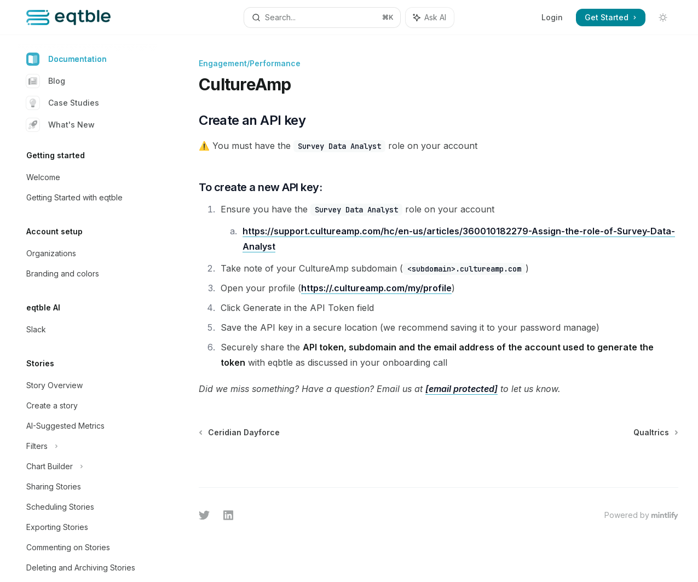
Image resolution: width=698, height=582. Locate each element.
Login (552, 17)
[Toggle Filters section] (88, 446)
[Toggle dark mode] (663, 17)
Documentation (66, 59)
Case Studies (62, 103)
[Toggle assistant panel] (430, 17)
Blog (45, 81)
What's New (60, 124)
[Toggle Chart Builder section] (88, 466)
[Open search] (322, 17)
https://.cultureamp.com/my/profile (376, 288)
